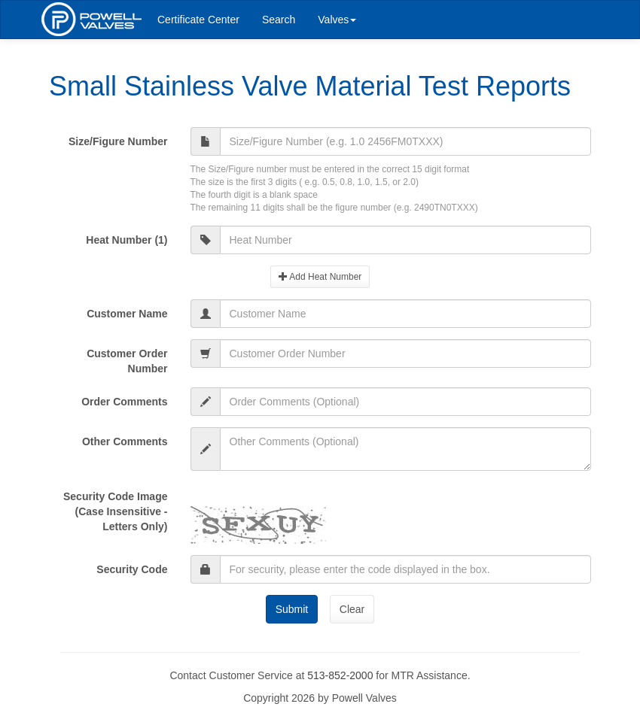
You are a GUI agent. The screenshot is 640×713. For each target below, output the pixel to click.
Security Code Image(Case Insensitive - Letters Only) (115, 511)
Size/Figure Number (118, 141)
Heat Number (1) (126, 240)
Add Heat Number (320, 277)
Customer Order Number (127, 361)
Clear (352, 609)
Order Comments (124, 402)
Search (278, 20)
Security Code (131, 569)
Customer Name (127, 314)
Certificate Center (198, 20)
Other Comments (125, 441)
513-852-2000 (340, 675)
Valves (337, 20)
